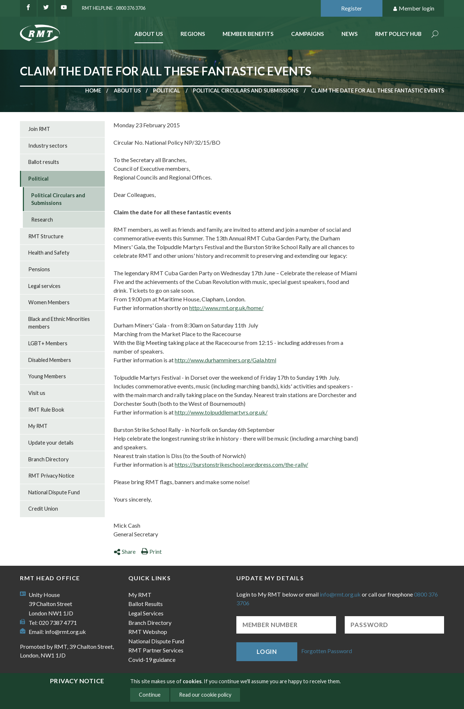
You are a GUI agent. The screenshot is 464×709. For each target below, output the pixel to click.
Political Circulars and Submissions (245, 90)
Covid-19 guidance (151, 659)
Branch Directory (48, 459)
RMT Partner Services (155, 650)
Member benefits (248, 33)
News (349, 33)
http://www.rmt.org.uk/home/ (226, 307)
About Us (148, 33)
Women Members (49, 302)
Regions (193, 33)
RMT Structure (45, 236)
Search (435, 35)
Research (42, 220)
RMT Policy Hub (398, 33)
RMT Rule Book (46, 410)
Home (93, 90)
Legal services (44, 286)
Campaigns (307, 33)
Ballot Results (145, 603)
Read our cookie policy (205, 695)
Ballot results (43, 162)
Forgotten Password (326, 650)
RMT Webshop (147, 631)
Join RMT (39, 129)
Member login (413, 8)
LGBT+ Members (47, 343)
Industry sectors (47, 146)
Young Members (47, 376)
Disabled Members (49, 360)
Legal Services (145, 613)
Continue (150, 695)
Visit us (36, 393)
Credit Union (43, 509)
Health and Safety (48, 253)
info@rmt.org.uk (65, 631)
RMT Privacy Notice (51, 476)
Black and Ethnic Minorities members (59, 323)
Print (151, 551)
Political (166, 90)
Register (351, 8)
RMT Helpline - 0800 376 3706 (113, 8)
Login (267, 651)
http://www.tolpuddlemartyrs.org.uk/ (221, 412)
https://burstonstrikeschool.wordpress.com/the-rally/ (241, 464)
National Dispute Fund (54, 492)
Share (124, 551)
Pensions (39, 269)
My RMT (37, 426)
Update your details (51, 443)
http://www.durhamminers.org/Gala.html (225, 359)
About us (127, 90)
